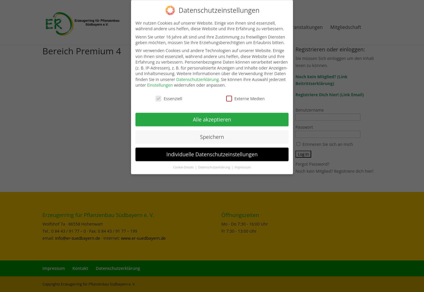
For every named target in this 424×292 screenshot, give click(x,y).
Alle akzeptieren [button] (212, 116)
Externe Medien (245, 96)
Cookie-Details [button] (184, 164)
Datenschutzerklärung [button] (214, 164)
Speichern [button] (212, 133)
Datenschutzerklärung (197, 76)
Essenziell (168, 96)
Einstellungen (160, 82)
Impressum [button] (243, 164)
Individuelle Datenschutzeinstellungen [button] (212, 151)
